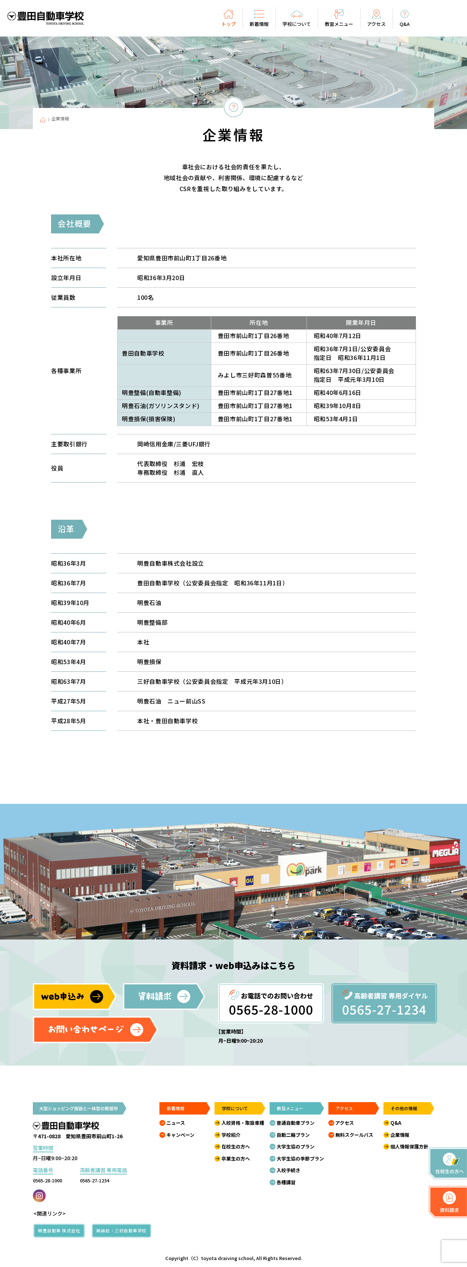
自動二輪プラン (293, 1134)
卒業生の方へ (235, 1158)
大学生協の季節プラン (300, 1158)
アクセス (344, 1122)
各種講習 (286, 1182)
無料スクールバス (354, 1134)
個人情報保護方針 (409, 1146)
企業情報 (399, 1134)
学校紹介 (230, 1134)
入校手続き (288, 1170)
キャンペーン (180, 1134)
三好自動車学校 (143, 375)
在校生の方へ (235, 1146)
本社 (128, 335)
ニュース (175, 1122)
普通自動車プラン (295, 1122)
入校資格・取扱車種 (242, 1122)
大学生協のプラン (295, 1146)
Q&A (395, 1122)
